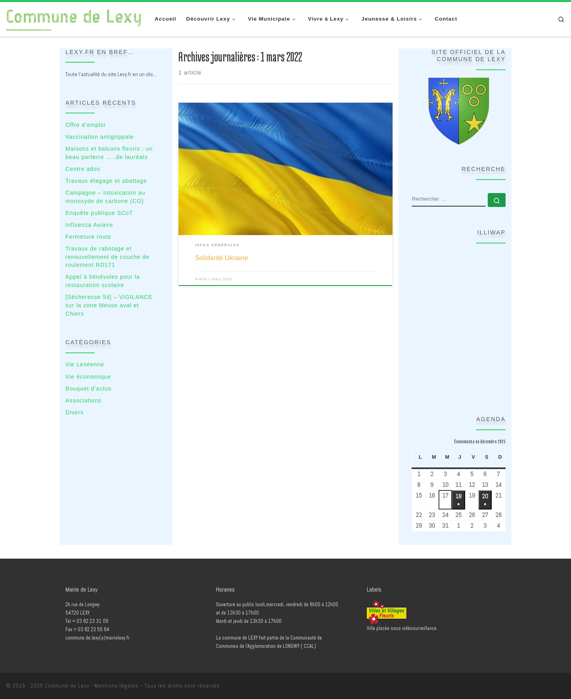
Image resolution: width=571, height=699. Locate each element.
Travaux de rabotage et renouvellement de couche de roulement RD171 (107, 256)
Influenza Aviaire (89, 225)
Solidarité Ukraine (221, 258)
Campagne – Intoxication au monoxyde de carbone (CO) (105, 197)
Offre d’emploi (85, 125)
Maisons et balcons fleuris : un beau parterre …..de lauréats (109, 153)
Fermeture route (88, 237)
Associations (83, 400)
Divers (74, 412)
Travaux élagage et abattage (106, 181)
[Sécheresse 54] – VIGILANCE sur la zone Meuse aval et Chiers (109, 305)
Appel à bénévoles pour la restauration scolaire (102, 281)
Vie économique (88, 376)
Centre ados (82, 169)
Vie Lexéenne (84, 364)
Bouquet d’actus (88, 388)
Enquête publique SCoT (99, 213)
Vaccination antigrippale (99, 137)
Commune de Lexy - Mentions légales (91, 685)
